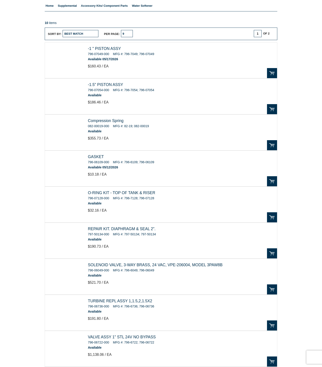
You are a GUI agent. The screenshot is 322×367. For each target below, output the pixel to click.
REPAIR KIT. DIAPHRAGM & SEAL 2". (122, 229)
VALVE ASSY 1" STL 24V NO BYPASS (122, 337)
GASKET (96, 157)
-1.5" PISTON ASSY (105, 84)
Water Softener (142, 5)
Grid (155, 33)
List (163, 33)
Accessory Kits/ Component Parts (104, 5)
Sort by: (54, 34)
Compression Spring (105, 120)
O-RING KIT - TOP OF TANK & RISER (121, 193)
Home (50, 5)
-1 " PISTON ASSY (104, 48)
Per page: (112, 34)
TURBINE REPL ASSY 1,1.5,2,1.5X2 (120, 301)
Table (172, 33)
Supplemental (67, 5)
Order (272, 73)
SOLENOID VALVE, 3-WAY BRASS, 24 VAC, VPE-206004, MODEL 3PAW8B (155, 265)
